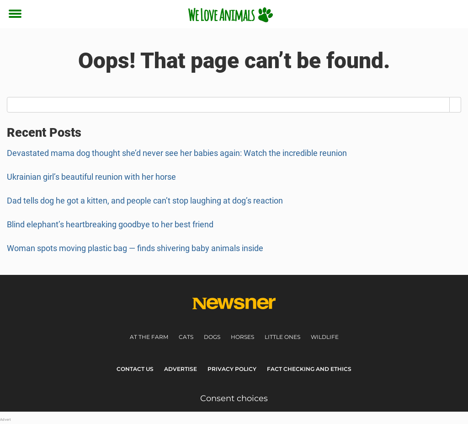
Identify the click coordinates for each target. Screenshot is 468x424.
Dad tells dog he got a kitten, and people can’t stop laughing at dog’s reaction (145, 200)
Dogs (212, 336)
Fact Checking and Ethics (309, 368)
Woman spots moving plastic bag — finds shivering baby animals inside (135, 248)
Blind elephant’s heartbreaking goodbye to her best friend (110, 224)
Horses (242, 336)
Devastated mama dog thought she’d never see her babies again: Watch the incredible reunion (177, 153)
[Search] (455, 105)
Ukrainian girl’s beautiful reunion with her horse (91, 177)
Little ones (282, 336)
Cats (186, 336)
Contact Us (135, 368)
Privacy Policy (231, 368)
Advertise (180, 368)
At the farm (149, 336)
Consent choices (234, 398)
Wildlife (325, 336)
